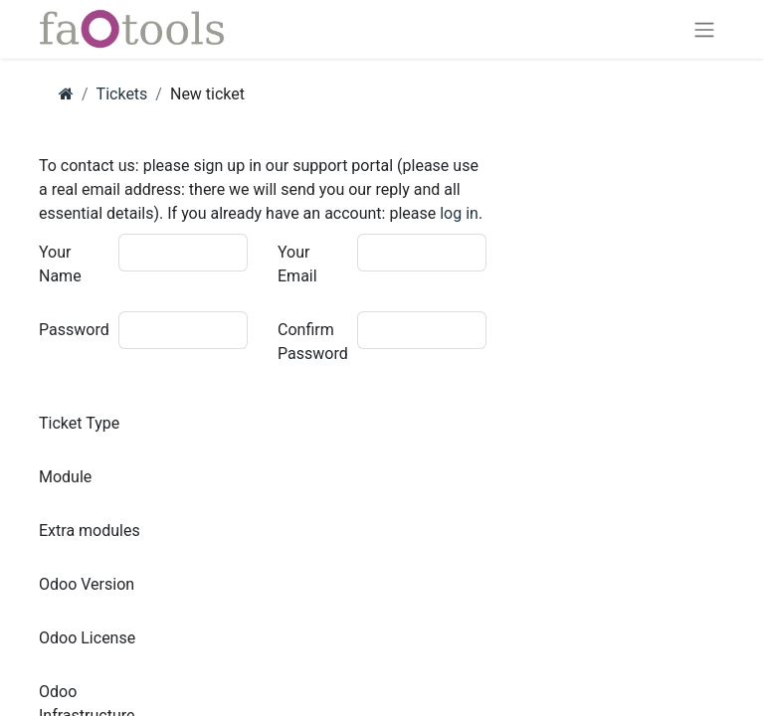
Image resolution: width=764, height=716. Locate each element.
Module (65, 476)
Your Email (297, 264)
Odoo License (87, 637)
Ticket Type (79, 423)
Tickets (122, 94)
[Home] (66, 94)
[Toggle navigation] (704, 29)
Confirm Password (313, 341)
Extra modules (89, 530)
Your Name (60, 264)
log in (459, 213)
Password (74, 329)
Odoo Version (86, 584)
